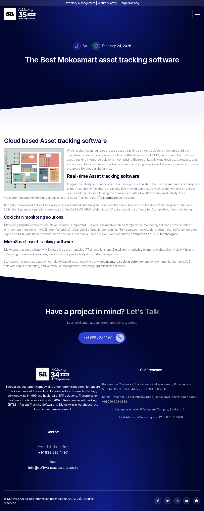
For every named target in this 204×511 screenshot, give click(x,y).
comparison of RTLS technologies (154, 234)
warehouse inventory (179, 184)
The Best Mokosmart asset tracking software (102, 59)
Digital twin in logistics (127, 249)
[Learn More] (102, 338)
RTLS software (107, 198)
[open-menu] (198, 14)
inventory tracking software (124, 261)
